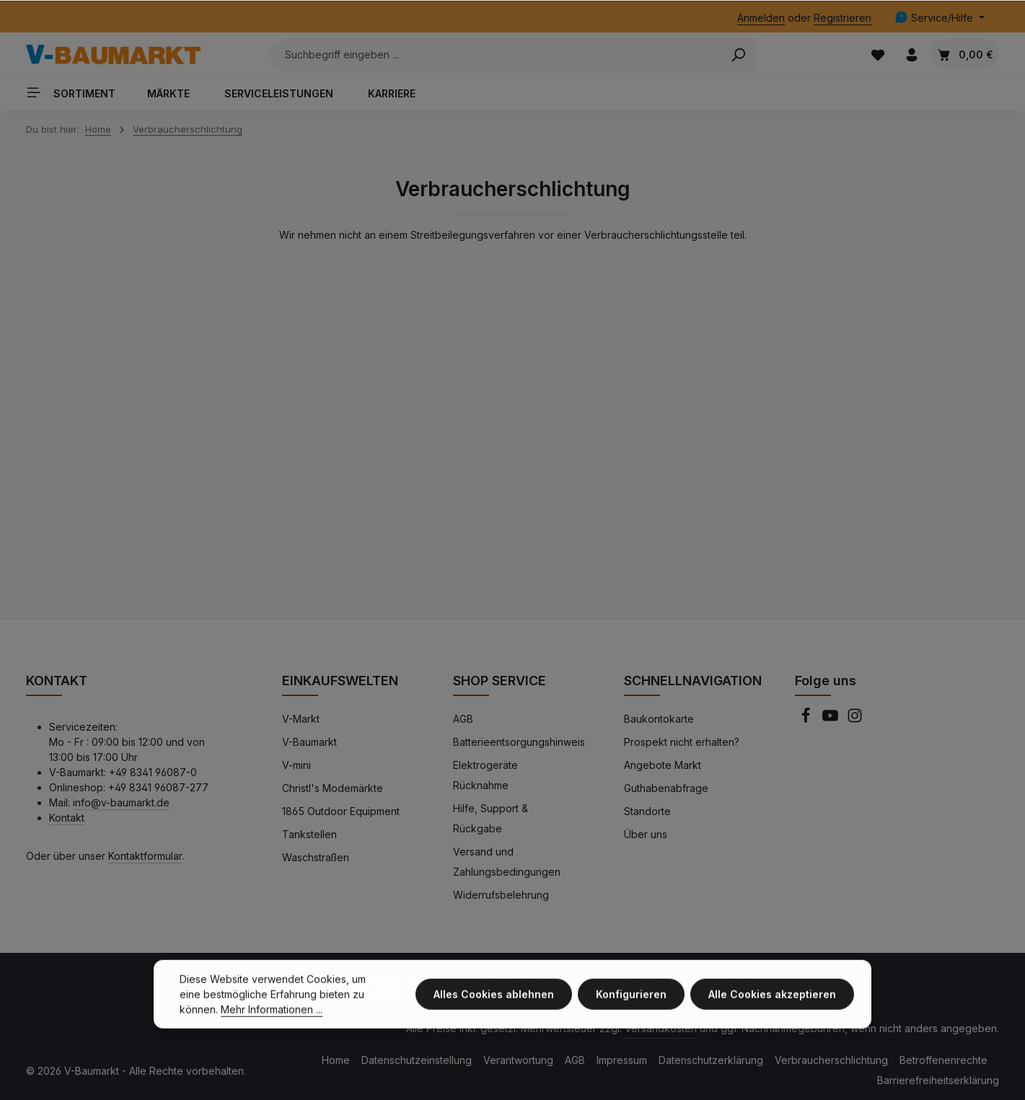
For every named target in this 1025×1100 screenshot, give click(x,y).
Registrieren (842, 18)
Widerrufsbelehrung (501, 895)
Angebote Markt (662, 765)
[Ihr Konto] (911, 54)
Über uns (645, 834)
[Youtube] (831, 719)
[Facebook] (807, 719)
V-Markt (301, 719)
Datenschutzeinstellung (416, 1060)
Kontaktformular (145, 856)
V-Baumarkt (309, 742)
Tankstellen (309, 834)
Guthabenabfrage (666, 788)
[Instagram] (855, 719)
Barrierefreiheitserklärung (938, 1080)
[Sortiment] (76, 91)
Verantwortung (518, 1060)
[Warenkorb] (964, 54)
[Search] (738, 55)
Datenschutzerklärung (711, 1060)
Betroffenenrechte (943, 1060)
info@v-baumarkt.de (121, 802)
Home (336, 1060)
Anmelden (761, 18)
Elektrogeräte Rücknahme (485, 775)
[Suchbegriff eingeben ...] (496, 55)
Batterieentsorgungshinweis (519, 742)
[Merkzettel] (877, 54)
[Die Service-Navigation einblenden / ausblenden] (939, 17)
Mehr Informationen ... (271, 1020)
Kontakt (66, 817)
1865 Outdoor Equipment (341, 811)
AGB (463, 719)
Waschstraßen (315, 857)
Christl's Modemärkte (332, 788)
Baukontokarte (659, 719)
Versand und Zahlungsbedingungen (506, 861)
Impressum (622, 1060)
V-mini (296, 765)
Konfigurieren (631, 1005)
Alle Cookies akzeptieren (772, 1005)
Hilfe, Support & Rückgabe (490, 818)
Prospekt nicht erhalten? (681, 742)
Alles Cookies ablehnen (494, 1005)
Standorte (647, 811)
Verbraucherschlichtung (831, 1060)
